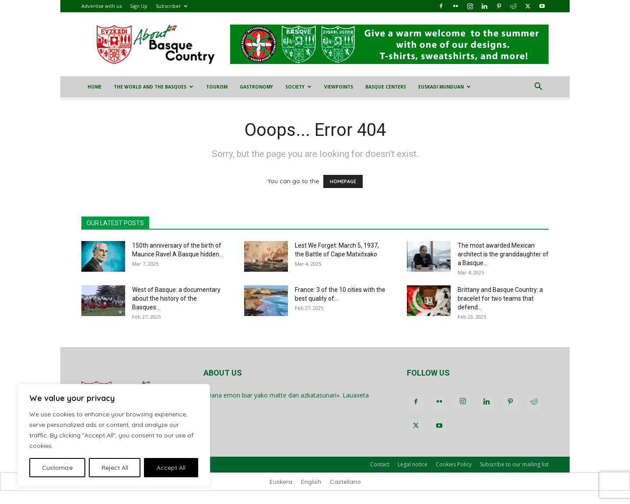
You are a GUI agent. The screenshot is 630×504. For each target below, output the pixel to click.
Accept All (171, 468)
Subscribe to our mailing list (514, 464)
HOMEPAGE (343, 181)
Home (95, 87)
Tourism (217, 87)
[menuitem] (281, 481)
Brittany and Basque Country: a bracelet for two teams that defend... (500, 298)
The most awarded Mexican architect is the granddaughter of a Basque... (503, 254)
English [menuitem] (311, 482)
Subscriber (171, 6)
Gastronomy (256, 87)
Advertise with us (101, 6)
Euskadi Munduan (444, 87)
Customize (57, 468)
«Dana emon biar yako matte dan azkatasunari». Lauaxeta (286, 395)
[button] (538, 87)
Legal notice (412, 464)
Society (298, 87)
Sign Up (138, 6)
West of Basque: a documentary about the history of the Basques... (176, 298)
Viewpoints (338, 87)
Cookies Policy (454, 464)
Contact (379, 464)
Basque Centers (385, 87)
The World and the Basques (153, 87)
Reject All (115, 468)
